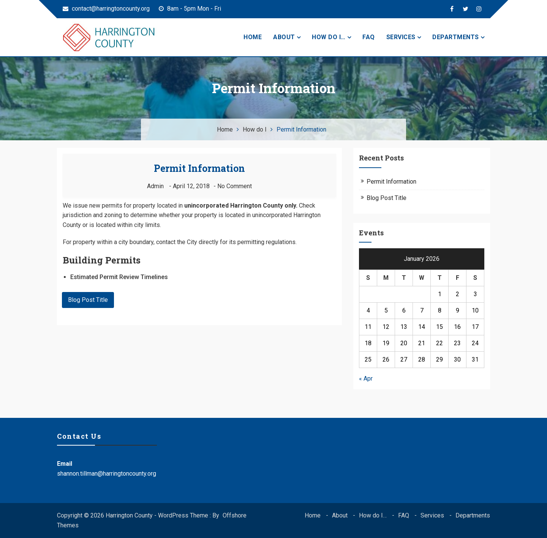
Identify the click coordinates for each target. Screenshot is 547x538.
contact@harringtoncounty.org (106, 8)
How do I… (329, 37)
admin (155, 186)
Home (252, 37)
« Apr (366, 378)
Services (401, 37)
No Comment (234, 186)
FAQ (368, 37)
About (284, 37)
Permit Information (199, 168)
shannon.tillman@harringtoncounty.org (106, 473)
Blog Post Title (88, 299)
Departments (455, 37)
